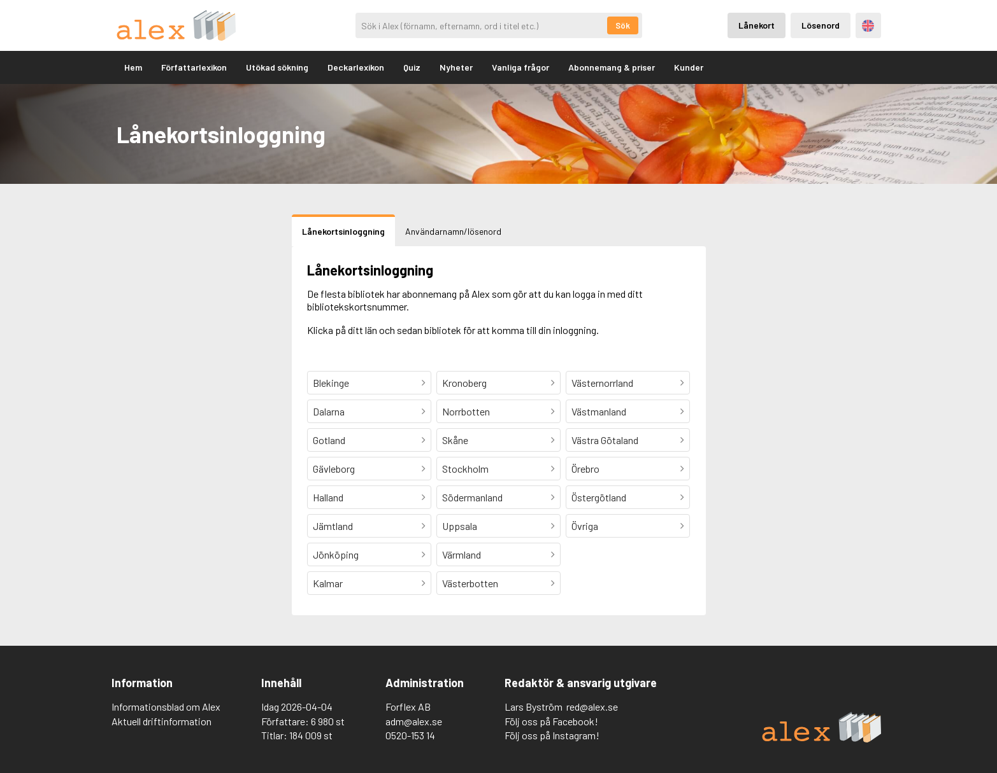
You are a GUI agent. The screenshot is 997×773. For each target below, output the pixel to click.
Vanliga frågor (520, 67)
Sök (622, 25)
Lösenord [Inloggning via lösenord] (820, 25)
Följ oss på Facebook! (551, 721)
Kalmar (328, 583)
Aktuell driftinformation (161, 721)
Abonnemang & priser (611, 67)
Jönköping (336, 554)
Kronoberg (464, 383)
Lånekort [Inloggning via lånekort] (756, 25)
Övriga (584, 526)
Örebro (585, 469)
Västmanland (598, 411)
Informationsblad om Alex (165, 706)
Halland (328, 497)
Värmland (461, 554)
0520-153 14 (410, 735)
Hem (133, 67)
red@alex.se (592, 706)
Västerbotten (470, 583)
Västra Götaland (604, 440)
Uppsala (459, 526)
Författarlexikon (194, 67)
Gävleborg (334, 469)
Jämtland (333, 526)
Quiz (411, 67)
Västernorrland (602, 383)
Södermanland (472, 497)
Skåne (455, 440)
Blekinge (331, 383)
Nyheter (456, 67)
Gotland (329, 440)
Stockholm (465, 469)
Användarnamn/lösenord (453, 231)
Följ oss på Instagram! (552, 735)
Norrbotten (466, 411)
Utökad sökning (277, 67)
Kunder (688, 67)
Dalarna (329, 411)
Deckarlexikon (355, 67)
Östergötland (598, 497)
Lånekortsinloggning (343, 231)
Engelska (868, 26)
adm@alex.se (413, 721)
